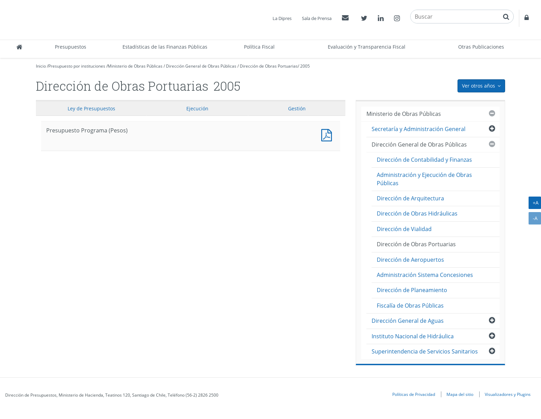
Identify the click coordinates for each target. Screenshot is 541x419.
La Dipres (282, 18)
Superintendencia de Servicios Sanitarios (425, 351)
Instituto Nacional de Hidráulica (413, 336)
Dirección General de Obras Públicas (201, 66)
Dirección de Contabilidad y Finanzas (424, 159)
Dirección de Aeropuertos (410, 259)
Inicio (41, 66)
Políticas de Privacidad (413, 394)
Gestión (297, 108)
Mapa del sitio (459, 394)
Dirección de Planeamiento (412, 290)
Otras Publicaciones (481, 46)
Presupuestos (70, 46)
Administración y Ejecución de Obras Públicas (424, 179)
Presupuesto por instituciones (76, 66)
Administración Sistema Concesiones (425, 275)
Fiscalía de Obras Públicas (410, 305)
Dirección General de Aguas (408, 321)
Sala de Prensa (317, 18)
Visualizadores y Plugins (508, 394)
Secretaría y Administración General (418, 129)
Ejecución (197, 108)
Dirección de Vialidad (404, 229)
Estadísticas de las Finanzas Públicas (164, 46)
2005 (305, 66)
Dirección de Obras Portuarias (269, 66)
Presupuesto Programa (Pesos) (328, 134)
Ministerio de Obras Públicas (135, 66)
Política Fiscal (259, 46)
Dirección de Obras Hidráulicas (417, 213)
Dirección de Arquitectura (410, 198)
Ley (91, 108)
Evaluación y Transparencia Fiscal (366, 46)
